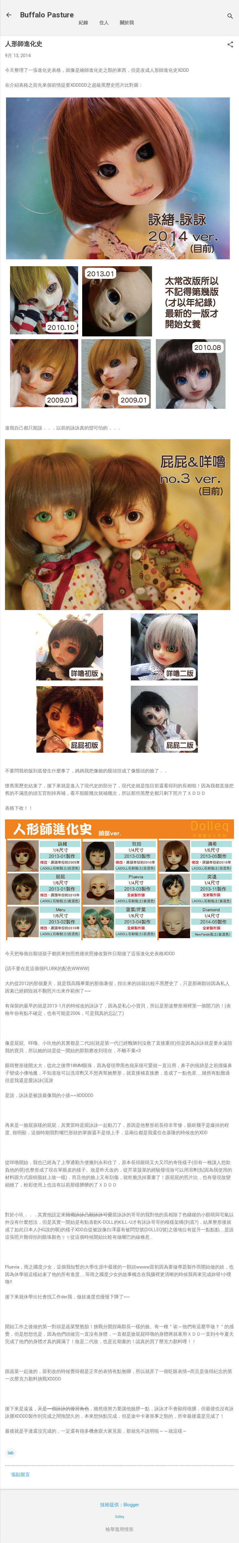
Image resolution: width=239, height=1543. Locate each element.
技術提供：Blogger (119, 1505)
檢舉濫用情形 (119, 1529)
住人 (104, 22)
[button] (230, 45)
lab (11, 1453)
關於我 (127, 22)
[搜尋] (230, 16)
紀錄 (83, 22)
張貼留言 (20, 1474)
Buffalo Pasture (47, 15)
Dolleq (119, 1517)
